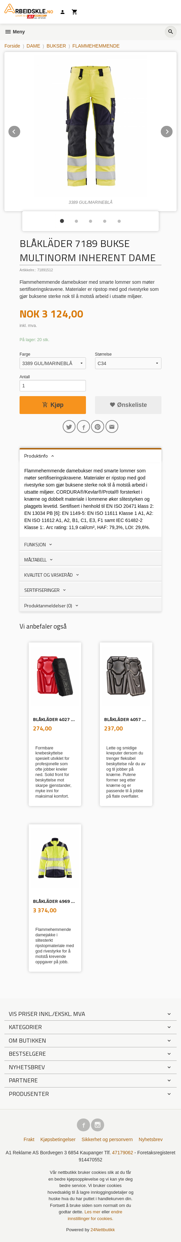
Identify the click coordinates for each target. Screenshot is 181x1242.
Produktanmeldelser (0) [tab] (48, 605)
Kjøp (53, 405)
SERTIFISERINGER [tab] (42, 590)
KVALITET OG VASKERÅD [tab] (48, 574)
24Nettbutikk (103, 1229)
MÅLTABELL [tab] (35, 559)
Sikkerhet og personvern (107, 1139)
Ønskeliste (128, 405)
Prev (20, 130)
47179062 (122, 1152)
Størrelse (103, 354)
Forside (12, 46)
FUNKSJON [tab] (35, 544)
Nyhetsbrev (151, 1139)
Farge (25, 354)
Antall (25, 377)
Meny (14, 31)
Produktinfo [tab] (36, 455)
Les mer (93, 1211)
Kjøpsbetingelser (58, 1139)
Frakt (29, 1139)
